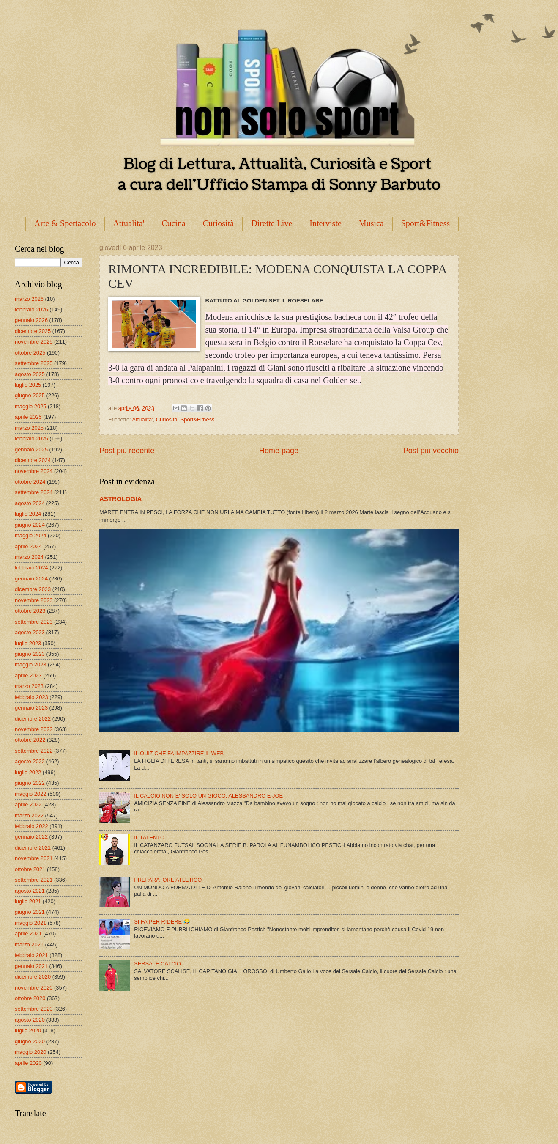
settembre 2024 (33, 492)
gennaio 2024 (31, 578)
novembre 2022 (33, 729)
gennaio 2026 (31, 320)
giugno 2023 (30, 654)
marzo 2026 (29, 299)
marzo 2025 (29, 428)
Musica (371, 223)
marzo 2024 (29, 557)
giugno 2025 (30, 395)
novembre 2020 (33, 987)
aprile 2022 (28, 804)
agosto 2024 (30, 503)
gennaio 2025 (31, 449)
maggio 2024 (30, 535)
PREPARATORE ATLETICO (168, 880)
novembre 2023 (33, 600)
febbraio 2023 (31, 697)
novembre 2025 (33, 341)
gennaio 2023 (31, 707)
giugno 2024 (30, 525)
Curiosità (218, 223)
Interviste (325, 223)
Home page (278, 450)
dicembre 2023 (33, 589)
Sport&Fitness (425, 223)
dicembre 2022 (33, 718)
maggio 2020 (30, 1052)
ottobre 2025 (30, 352)
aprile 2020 (28, 1063)
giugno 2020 (30, 1041)
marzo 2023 (29, 686)
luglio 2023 (28, 643)
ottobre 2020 (30, 998)
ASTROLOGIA (120, 498)
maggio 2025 (30, 406)
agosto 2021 (30, 891)
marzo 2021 (29, 944)
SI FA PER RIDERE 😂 (162, 921)
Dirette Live (271, 223)
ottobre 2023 (30, 611)
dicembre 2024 (33, 460)
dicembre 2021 (33, 847)
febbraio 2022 (31, 826)
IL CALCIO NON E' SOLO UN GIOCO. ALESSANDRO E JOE (208, 795)
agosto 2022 (30, 761)
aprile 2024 (28, 546)
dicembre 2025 (33, 331)
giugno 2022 (30, 783)
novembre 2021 (33, 858)
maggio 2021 (30, 923)
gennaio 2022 (31, 836)
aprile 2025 (28, 417)
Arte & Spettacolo (65, 223)
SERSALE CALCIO (157, 963)
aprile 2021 (28, 933)
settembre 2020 (33, 1009)
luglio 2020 (28, 1030)
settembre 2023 (33, 622)
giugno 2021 (30, 912)
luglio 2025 (28, 385)
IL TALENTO (149, 837)
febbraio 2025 (31, 438)
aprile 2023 (28, 675)
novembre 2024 (33, 471)
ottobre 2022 (30, 740)
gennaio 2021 (31, 966)
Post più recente (126, 450)
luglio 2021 (28, 901)
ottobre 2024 (30, 481)
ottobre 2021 (30, 869)
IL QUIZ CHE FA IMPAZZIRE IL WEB (179, 753)
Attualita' (129, 223)
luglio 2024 (28, 514)
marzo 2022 (29, 815)
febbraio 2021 (31, 955)
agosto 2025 (30, 374)
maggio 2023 (30, 664)
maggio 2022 (30, 794)
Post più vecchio (431, 450)
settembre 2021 (33, 880)
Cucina (173, 223)
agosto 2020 (30, 1020)
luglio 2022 (28, 772)
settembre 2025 (33, 363)
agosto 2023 (30, 632)
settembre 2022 (33, 751)
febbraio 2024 (31, 567)
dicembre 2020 (33, 977)
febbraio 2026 (31, 309)
